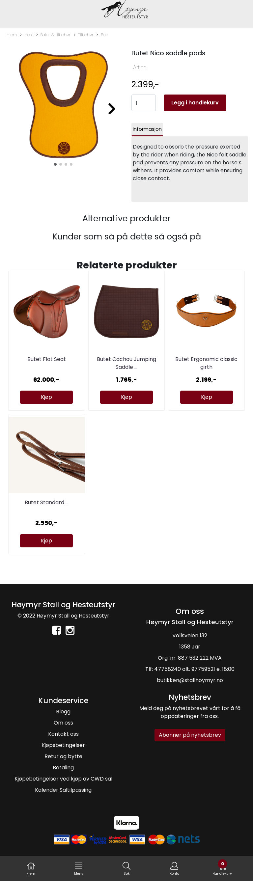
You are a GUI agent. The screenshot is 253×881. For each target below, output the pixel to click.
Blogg (63, 711)
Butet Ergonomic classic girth (206, 363)
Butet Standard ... (47, 502)
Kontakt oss (63, 734)
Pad (102, 35)
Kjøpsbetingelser (63, 745)
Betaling (63, 767)
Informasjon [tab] (147, 129)
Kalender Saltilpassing (63, 790)
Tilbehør (84, 35)
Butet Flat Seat (46, 359)
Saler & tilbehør (53, 35)
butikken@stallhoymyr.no (190, 680)
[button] (55, 164)
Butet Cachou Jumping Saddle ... (126, 363)
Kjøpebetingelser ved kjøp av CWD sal (63, 779)
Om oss (63, 723)
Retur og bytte (63, 756)
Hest (26, 35)
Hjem (12, 35)
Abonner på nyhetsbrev (190, 735)
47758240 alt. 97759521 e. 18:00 (194, 669)
